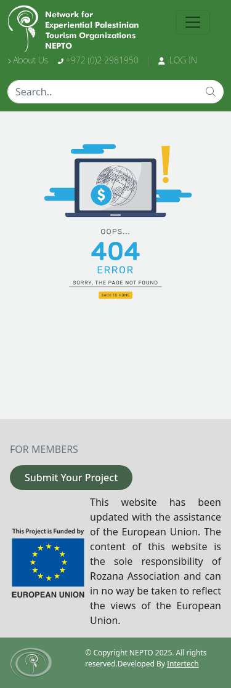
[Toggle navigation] (193, 22)
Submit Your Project (71, 477)
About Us (27, 60)
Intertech (183, 663)
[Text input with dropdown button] (102, 91)
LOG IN (177, 60)
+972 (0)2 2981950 (98, 60)
